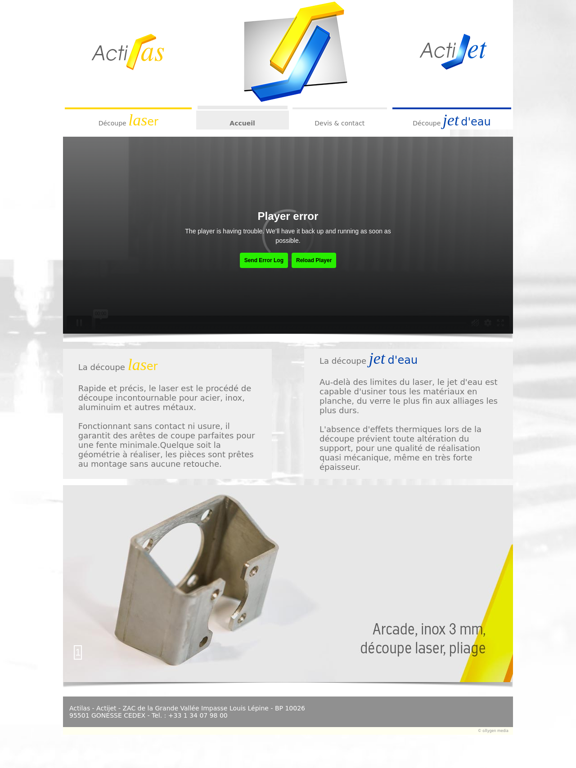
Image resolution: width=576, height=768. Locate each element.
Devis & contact (339, 123)
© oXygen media (493, 731)
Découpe (112, 123)
